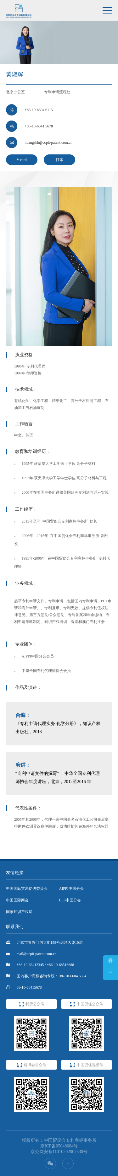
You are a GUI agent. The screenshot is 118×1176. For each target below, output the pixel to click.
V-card (22, 160)
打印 (59, 160)
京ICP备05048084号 (59, 1146)
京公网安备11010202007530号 (59, 1151)
